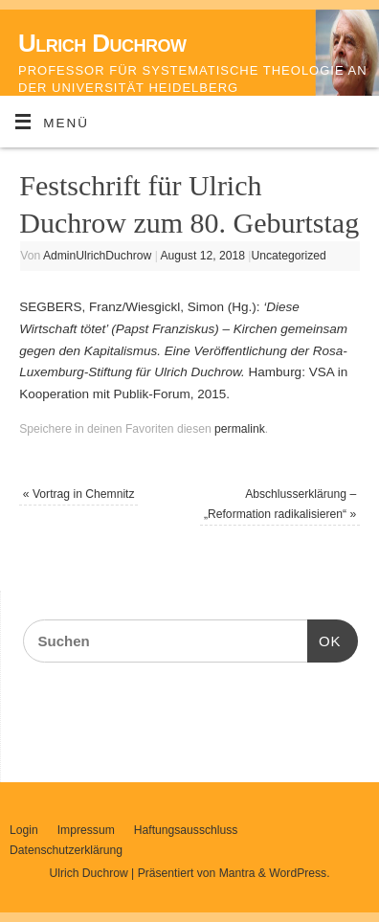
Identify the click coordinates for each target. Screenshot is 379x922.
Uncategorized (288, 255)
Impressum (86, 830)
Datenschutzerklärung (66, 850)
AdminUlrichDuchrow (97, 255)
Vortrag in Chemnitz (79, 494)
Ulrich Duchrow (102, 43)
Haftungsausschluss (186, 830)
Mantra (237, 873)
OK (324, 638)
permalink (239, 429)
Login (24, 830)
